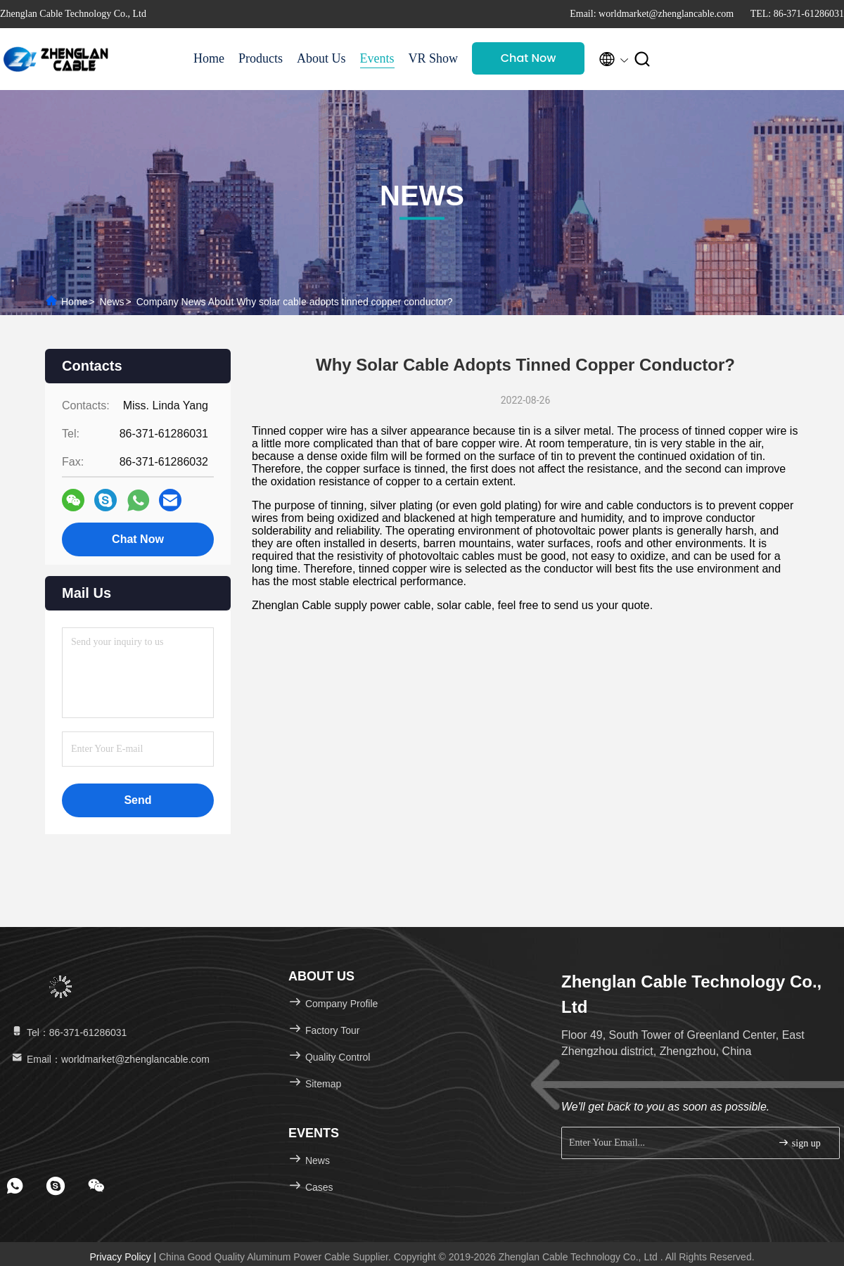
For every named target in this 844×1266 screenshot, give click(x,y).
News (112, 301)
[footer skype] (55, 1185)
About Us (321, 58)
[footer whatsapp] (14, 1185)
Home (208, 58)
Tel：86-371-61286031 (68, 1032)
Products (260, 58)
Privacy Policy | (124, 1256)
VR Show (434, 58)
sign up (799, 1143)
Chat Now (528, 58)
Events (377, 58)
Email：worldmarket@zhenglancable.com (110, 1059)
